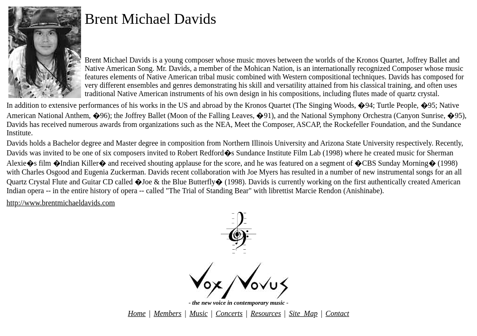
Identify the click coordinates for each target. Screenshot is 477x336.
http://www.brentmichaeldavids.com (61, 203)
